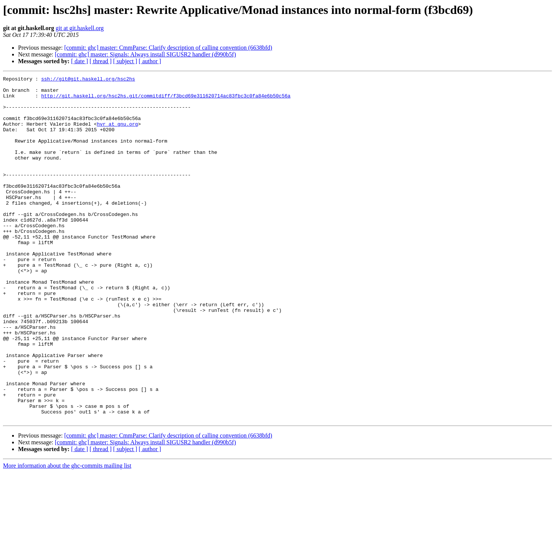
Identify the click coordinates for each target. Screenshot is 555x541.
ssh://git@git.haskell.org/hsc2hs (88, 79)
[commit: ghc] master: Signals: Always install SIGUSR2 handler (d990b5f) (145, 54)
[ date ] (79, 61)
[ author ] (150, 61)
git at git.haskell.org (80, 28)
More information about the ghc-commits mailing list (67, 534)
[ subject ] (125, 61)
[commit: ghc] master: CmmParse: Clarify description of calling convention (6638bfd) (168, 47)
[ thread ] (100, 61)
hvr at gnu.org (117, 134)
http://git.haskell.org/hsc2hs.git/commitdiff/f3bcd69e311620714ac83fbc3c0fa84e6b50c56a (165, 100)
